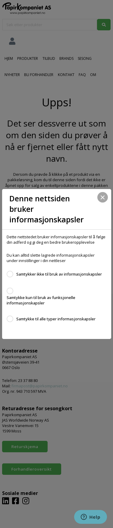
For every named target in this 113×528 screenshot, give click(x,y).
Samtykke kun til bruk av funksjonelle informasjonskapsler (41, 300)
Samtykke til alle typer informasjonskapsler (56, 319)
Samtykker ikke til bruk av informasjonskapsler (59, 274)
